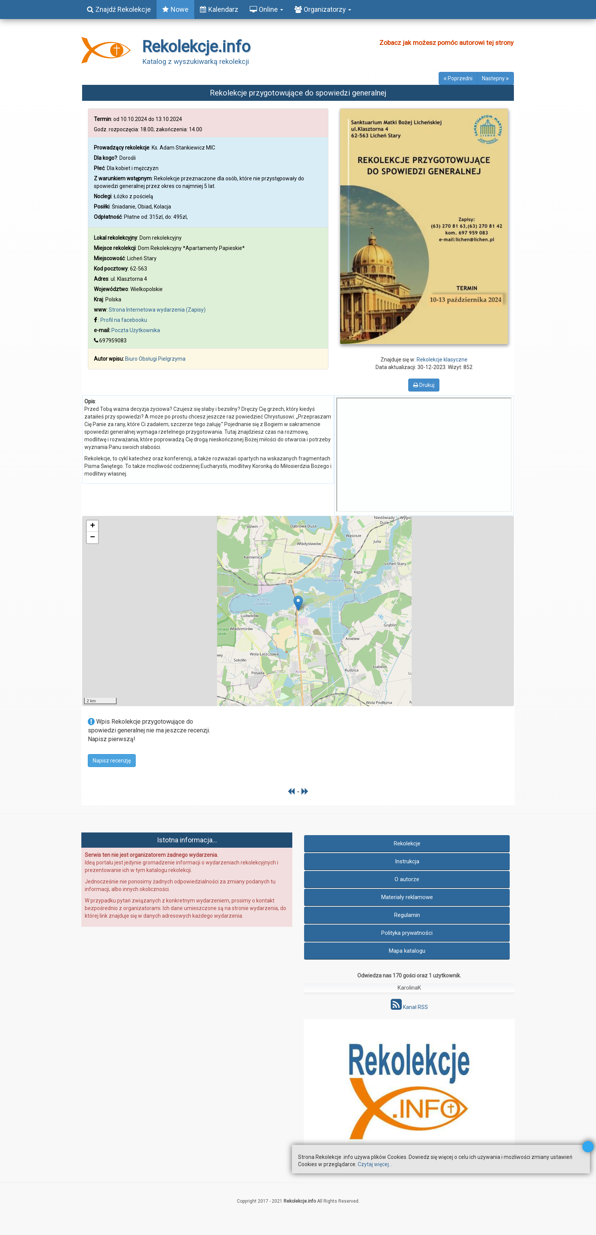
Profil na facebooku (123, 320)
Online (266, 9)
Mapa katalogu (407, 950)
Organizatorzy (323, 9)
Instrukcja (407, 861)
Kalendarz (219, 9)
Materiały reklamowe (407, 897)
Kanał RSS (409, 1007)
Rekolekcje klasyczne (442, 359)
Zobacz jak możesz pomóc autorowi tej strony (446, 42)
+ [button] (92, 526)
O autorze (407, 879)
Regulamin (407, 915)
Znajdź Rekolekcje (119, 9)
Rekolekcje (407, 843)
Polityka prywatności (407, 932)
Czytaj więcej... (375, 1164)
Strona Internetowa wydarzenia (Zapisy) (157, 310)
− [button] (92, 537)
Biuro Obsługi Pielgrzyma (155, 359)
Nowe (175, 9)
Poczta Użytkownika (135, 330)
